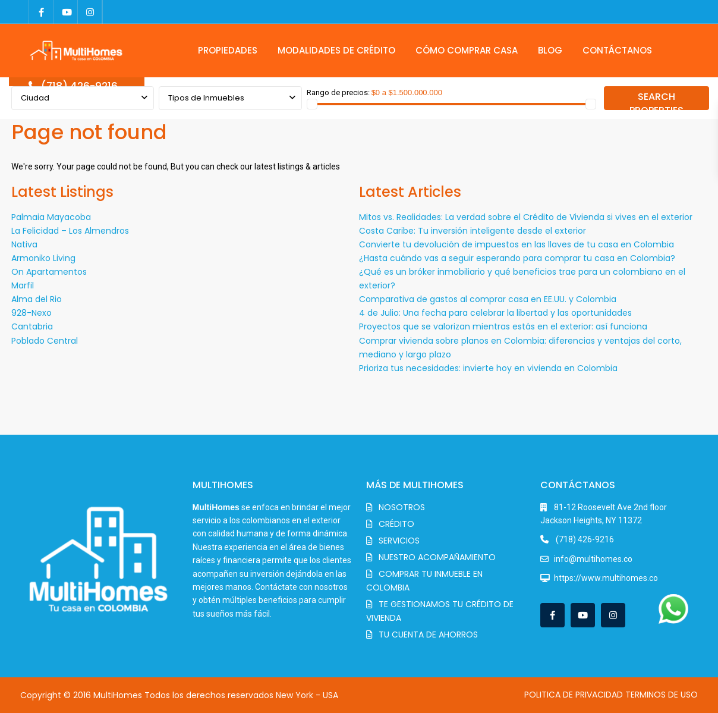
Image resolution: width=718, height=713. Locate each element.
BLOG (550, 50)
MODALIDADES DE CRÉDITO (336, 50)
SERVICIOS (399, 540)
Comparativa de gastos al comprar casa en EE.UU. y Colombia (487, 299)
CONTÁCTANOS (617, 50)
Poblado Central (44, 341)
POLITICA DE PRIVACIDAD (573, 695)
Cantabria (32, 326)
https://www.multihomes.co (606, 578)
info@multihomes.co (593, 559)
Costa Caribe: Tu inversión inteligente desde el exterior (472, 231)
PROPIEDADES (227, 50)
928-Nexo (31, 313)
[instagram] (90, 12)
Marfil (22, 285)
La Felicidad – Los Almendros (70, 231)
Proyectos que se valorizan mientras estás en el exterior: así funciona (503, 326)
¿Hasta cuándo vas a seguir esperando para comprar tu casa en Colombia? (517, 258)
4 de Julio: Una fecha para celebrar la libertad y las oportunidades (495, 313)
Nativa (24, 244)
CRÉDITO (396, 524)
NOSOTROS (402, 507)
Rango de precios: (338, 92)
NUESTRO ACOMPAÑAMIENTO (437, 557)
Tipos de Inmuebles (206, 97)
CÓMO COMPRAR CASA (466, 50)
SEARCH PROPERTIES (656, 100)
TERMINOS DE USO (661, 695)
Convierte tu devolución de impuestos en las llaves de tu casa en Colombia (516, 244)
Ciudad (35, 97)
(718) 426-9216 (79, 86)
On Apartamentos (49, 272)
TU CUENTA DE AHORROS (428, 634)
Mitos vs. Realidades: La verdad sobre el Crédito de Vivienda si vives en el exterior (525, 217)
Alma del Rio (36, 299)
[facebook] (41, 12)
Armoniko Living (43, 258)
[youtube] (65, 12)
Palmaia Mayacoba (51, 217)
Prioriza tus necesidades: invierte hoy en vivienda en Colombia (488, 368)
